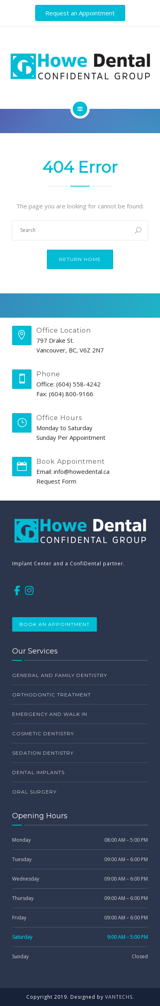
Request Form (56, 481)
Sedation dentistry (43, 753)
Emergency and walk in (49, 714)
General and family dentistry (59, 675)
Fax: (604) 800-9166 (64, 394)
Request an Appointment (80, 13)
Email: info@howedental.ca (72, 471)
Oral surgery (34, 792)
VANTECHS (119, 996)
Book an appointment (54, 624)
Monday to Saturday (64, 428)
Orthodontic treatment (51, 695)
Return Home (80, 259)
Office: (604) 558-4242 (68, 384)
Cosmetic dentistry (43, 733)
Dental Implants (38, 772)
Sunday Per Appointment (70, 437)
